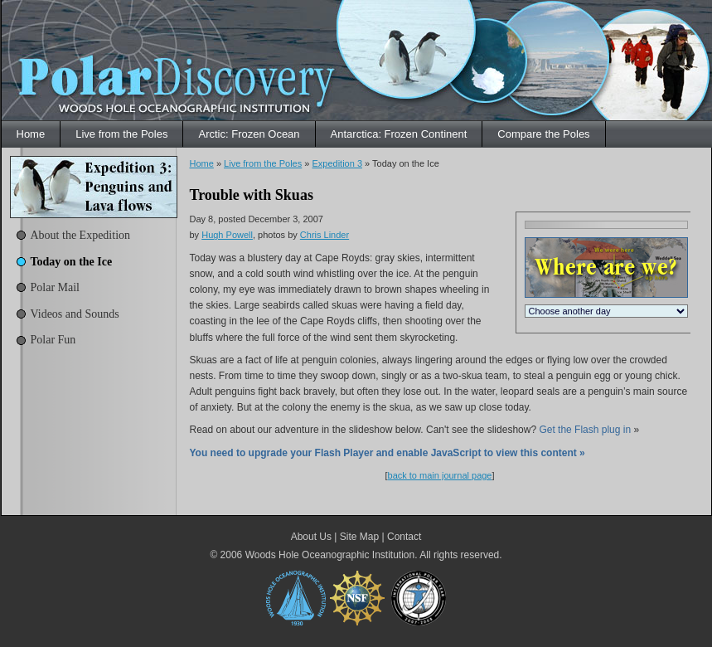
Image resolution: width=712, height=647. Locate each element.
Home (31, 134)
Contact (404, 536)
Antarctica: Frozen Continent (399, 134)
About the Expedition (81, 235)
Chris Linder (324, 235)
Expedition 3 (337, 163)
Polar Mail (55, 287)
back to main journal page (440, 475)
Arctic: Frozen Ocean (248, 134)
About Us (311, 536)
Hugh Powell (227, 235)
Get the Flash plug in (585, 429)
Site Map (359, 536)
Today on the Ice (72, 261)
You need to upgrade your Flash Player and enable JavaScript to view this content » (387, 453)
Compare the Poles (543, 134)
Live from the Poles (121, 134)
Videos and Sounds (75, 314)
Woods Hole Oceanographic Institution (330, 555)
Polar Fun (53, 339)
